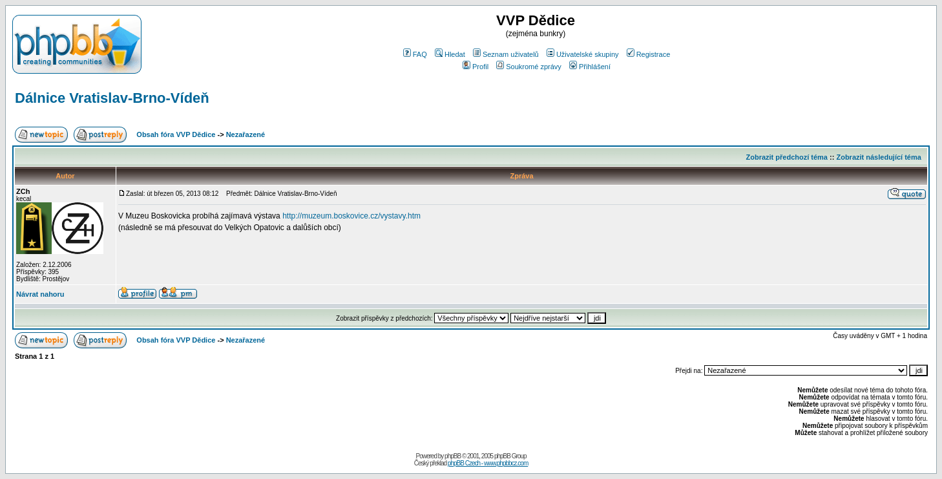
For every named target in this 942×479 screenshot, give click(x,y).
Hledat (450, 54)
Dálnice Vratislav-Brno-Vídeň (112, 98)
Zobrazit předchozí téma (787, 157)
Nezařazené (246, 134)
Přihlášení (590, 66)
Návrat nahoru (40, 294)
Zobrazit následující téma (878, 157)
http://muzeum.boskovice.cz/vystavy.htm (351, 215)
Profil (475, 66)
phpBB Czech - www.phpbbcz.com (488, 463)
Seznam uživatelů (506, 54)
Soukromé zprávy (528, 66)
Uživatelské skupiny (583, 54)
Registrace (649, 54)
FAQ (415, 54)
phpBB (453, 456)
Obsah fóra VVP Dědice (175, 134)
